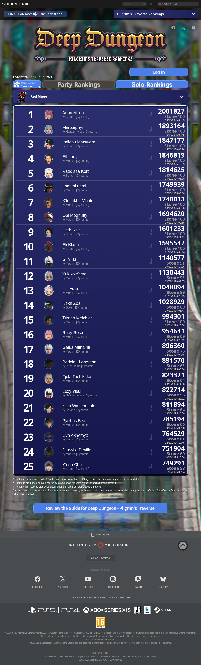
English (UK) (169, 4)
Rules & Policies (88, 597)
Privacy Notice (106, 597)
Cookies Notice (123, 597)
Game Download (100, 558)
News (65, 586)
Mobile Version (103, 535)
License (74, 597)
